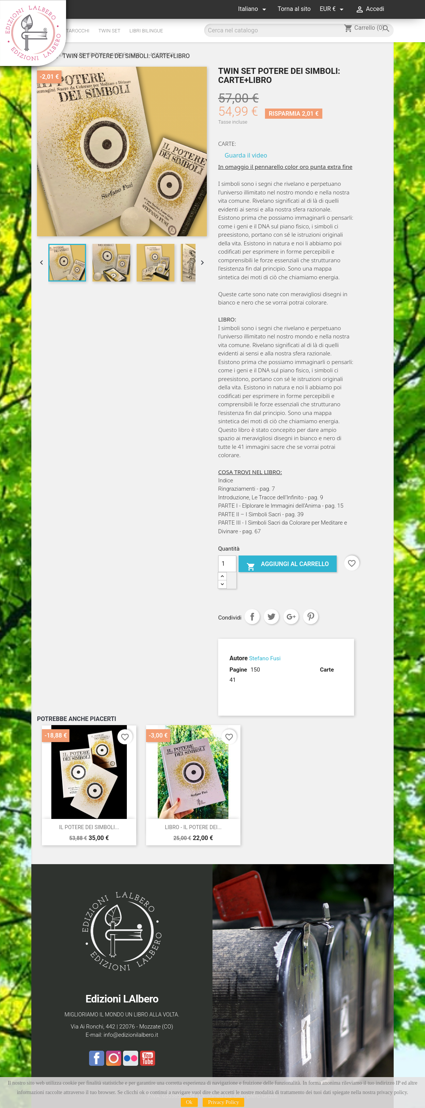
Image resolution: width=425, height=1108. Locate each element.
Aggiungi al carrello (287, 565)
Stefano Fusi (265, 658)
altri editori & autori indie (107, 54)
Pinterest (310, 616)
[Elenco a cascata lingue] (253, 9)
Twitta (271, 616)
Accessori (163, 54)
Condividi (252, 616)
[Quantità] (227, 564)
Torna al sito (294, 8)
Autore (238, 658)
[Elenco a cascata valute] (333, 9)
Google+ (291, 616)
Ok (189, 1102)
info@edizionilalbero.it (130, 1034)
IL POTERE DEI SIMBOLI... (89, 827)
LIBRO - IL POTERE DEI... (193, 827)
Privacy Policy (223, 1102)
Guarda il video (246, 155)
